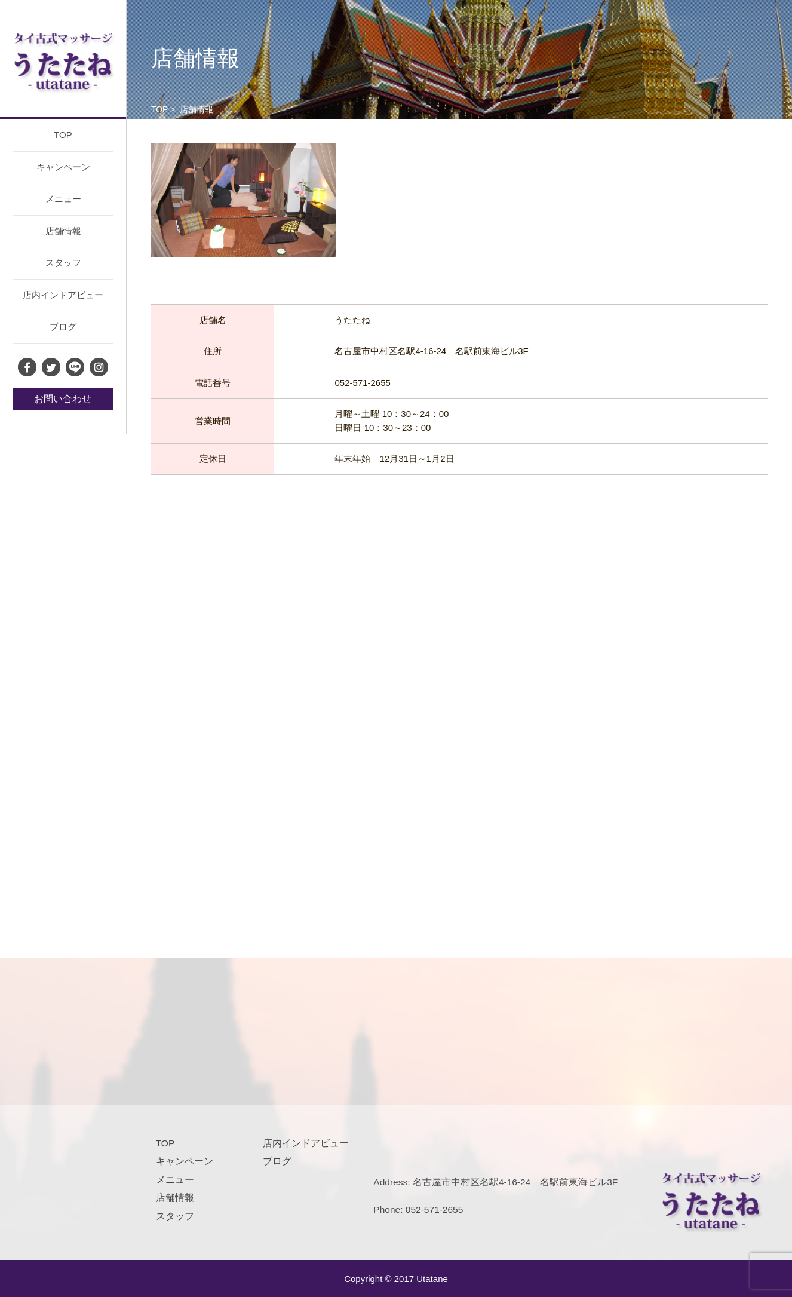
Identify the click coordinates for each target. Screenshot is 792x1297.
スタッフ (63, 262)
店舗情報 (63, 231)
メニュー (63, 199)
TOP (63, 135)
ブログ (63, 326)
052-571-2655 (434, 1209)
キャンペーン (63, 167)
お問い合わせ (62, 399)
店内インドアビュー (63, 295)
